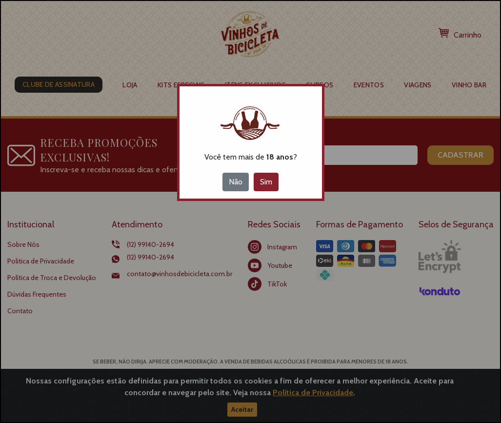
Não (235, 181)
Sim (266, 181)
